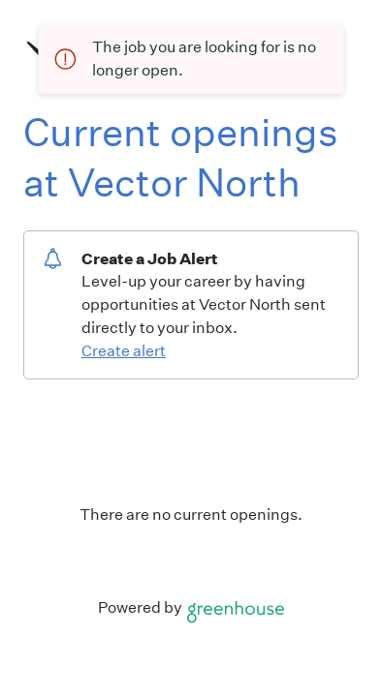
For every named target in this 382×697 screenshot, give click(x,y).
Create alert (123, 351)
